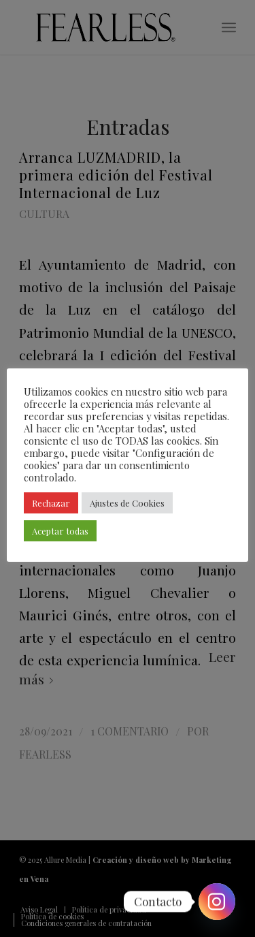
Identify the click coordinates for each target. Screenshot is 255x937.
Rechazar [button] (51, 503)
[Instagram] (217, 901)
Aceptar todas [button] (60, 531)
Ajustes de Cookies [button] (127, 503)
